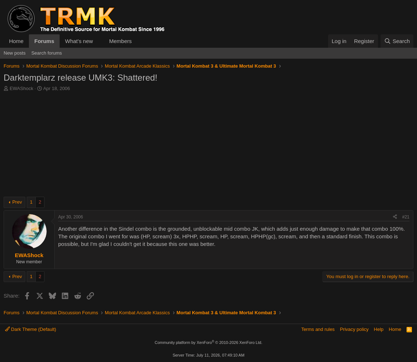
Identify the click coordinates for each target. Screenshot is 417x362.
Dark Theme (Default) (30, 329)
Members (120, 41)
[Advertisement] (208, 146)
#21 (405, 217)
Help (379, 329)
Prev (17, 202)
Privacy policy (354, 329)
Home (16, 41)
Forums (44, 41)
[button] (99, 41)
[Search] (397, 41)
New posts (15, 53)
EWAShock (21, 88)
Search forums (46, 53)
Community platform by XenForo (208, 342)
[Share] (395, 217)
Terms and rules (318, 329)
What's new (79, 41)
